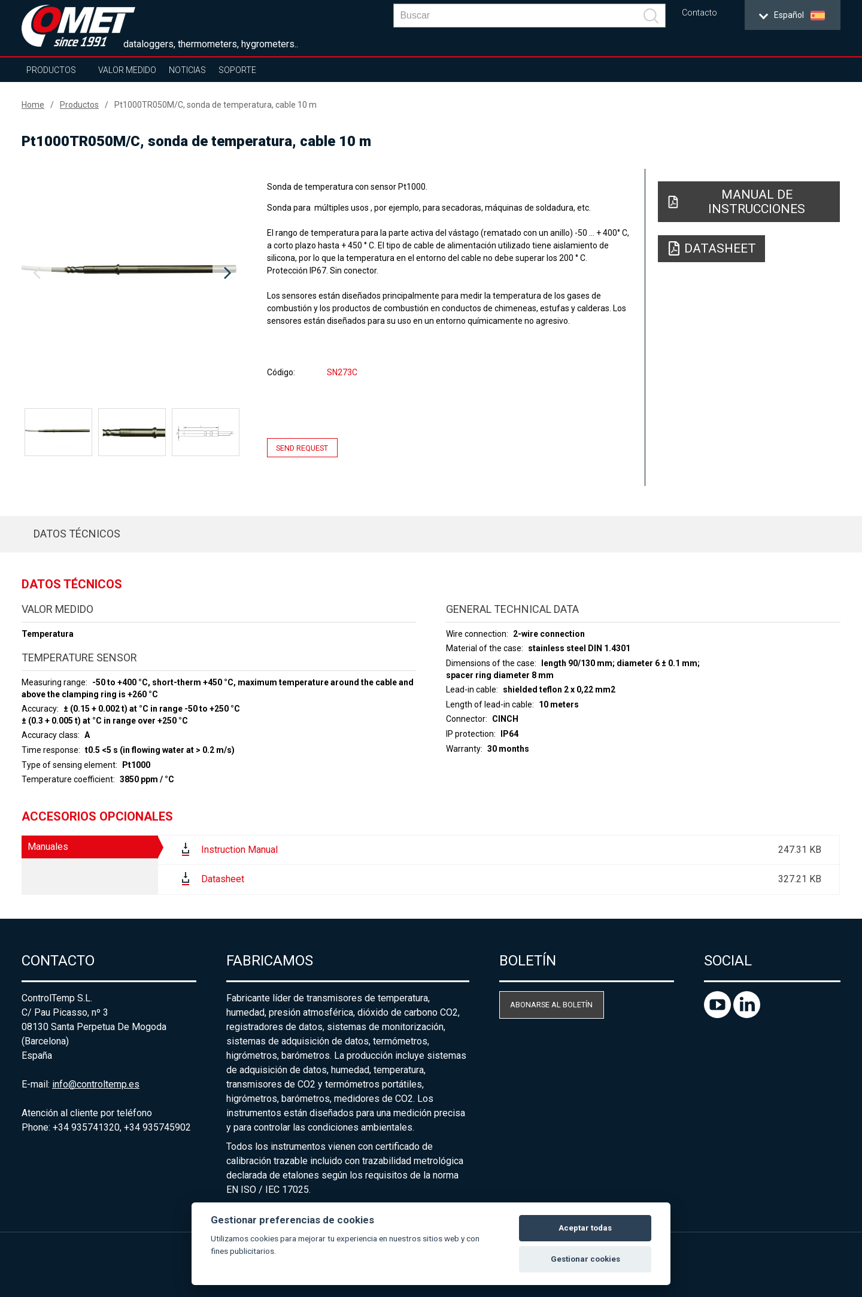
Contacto (699, 13)
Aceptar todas (585, 1227)
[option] (132, 273)
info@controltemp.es (95, 1084)
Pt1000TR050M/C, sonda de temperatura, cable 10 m (215, 105)
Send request (302, 447)
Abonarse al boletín (551, 1004)
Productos (51, 70)
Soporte (237, 70)
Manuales (48, 846)
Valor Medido (127, 70)
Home (33, 105)
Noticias (187, 70)
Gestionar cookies (585, 1259)
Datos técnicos (77, 533)
